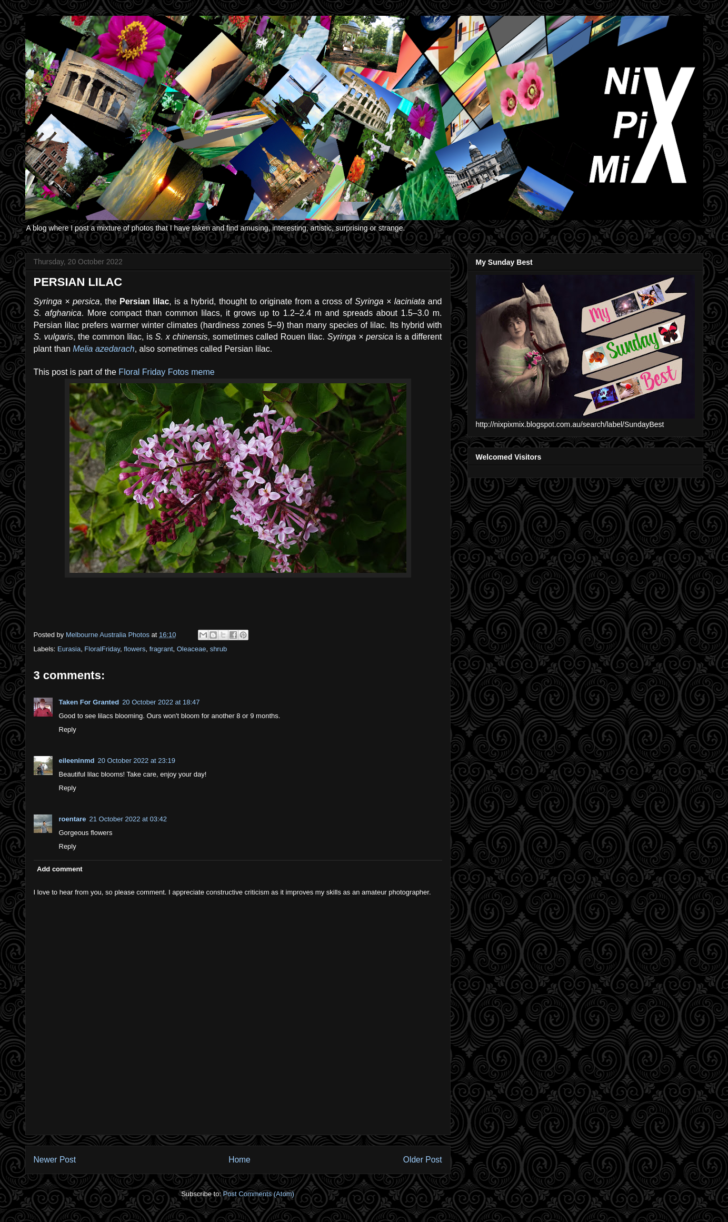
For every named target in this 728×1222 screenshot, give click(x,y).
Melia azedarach (103, 348)
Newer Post (55, 1159)
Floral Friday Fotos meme (166, 371)
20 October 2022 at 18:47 (161, 702)
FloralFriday (102, 649)
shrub (218, 649)
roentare (72, 819)
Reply (67, 729)
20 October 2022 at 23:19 (136, 760)
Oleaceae (191, 649)
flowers (134, 649)
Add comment (60, 869)
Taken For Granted (89, 702)
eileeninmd (77, 760)
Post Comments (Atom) (258, 1194)
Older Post (422, 1159)
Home (239, 1159)
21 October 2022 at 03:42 (128, 819)
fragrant (161, 649)
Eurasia (69, 649)
